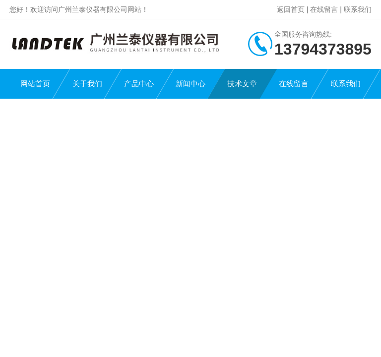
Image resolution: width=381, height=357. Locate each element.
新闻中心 (190, 83)
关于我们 (87, 83)
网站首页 (35, 83)
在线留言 (324, 9)
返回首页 (291, 9)
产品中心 (139, 83)
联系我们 (358, 9)
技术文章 (242, 83)
